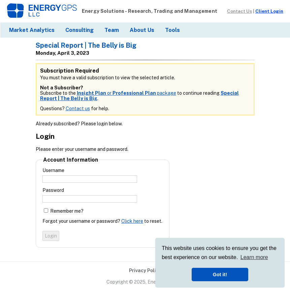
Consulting (79, 30)
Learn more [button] (254, 257)
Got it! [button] (220, 274)
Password (53, 190)
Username (53, 170)
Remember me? (67, 211)
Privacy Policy (145, 270)
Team (111, 30)
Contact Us (239, 11)
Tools (172, 30)
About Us (142, 30)
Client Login (269, 11)
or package (126, 93)
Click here (132, 221)
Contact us (78, 108)
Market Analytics (32, 30)
